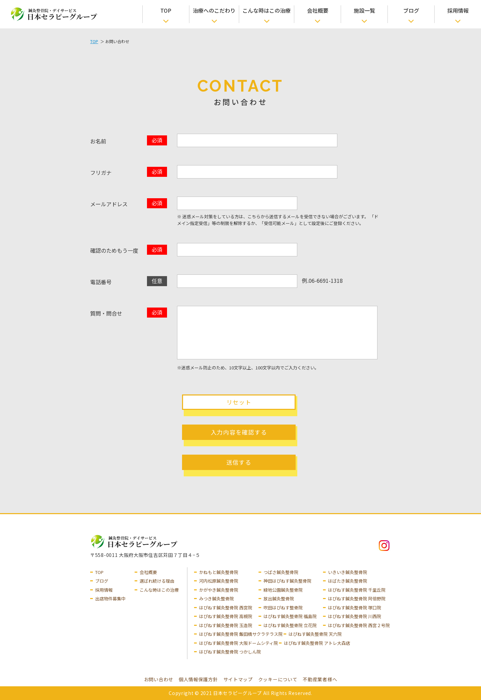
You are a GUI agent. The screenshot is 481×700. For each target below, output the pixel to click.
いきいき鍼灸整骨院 (347, 572)
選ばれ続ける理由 (157, 581)
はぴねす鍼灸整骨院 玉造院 (225, 625)
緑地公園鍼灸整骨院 (283, 590)
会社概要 (317, 10)
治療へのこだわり (214, 10)
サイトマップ (238, 679)
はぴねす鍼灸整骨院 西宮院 (225, 607)
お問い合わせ (158, 679)
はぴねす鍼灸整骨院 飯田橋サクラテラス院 (241, 634)
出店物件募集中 (110, 598)
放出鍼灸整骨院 (279, 598)
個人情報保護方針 (198, 679)
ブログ (411, 10)
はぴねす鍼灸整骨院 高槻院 (225, 616)
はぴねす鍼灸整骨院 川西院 (354, 616)
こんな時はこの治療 (267, 10)
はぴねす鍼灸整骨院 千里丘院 (356, 590)
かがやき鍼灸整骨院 (218, 590)
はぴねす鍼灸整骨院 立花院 (290, 625)
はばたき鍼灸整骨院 (347, 581)
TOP (165, 10)
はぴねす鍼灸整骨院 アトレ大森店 (317, 643)
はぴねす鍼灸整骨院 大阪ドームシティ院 (238, 643)
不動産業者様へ (320, 679)
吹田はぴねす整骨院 (283, 607)
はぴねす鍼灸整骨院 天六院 (315, 634)
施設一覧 (364, 10)
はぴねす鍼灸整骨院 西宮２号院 (359, 625)
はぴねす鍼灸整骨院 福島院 (290, 616)
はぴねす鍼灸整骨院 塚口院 (354, 607)
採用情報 (458, 10)
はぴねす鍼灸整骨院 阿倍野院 (356, 598)
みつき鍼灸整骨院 (216, 598)
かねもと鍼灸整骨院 (218, 572)
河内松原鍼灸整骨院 (218, 581)
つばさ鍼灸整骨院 (281, 572)
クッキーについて (278, 679)
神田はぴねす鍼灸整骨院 (287, 581)
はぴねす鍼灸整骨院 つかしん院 (230, 652)
